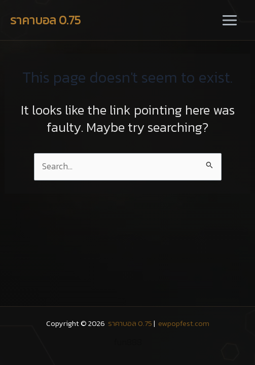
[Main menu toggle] (229, 20)
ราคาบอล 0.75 (45, 20)
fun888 (128, 342)
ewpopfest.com (183, 323)
